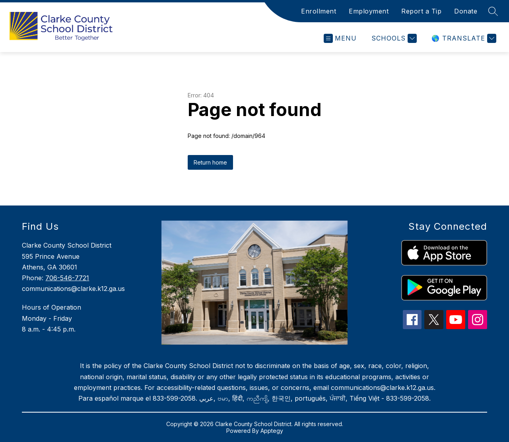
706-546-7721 (67, 278)
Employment (369, 11)
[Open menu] (340, 38)
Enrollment (318, 11)
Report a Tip (421, 11)
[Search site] (493, 11)
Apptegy (271, 430)
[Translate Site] (462, 38)
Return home (210, 162)
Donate (465, 11)
